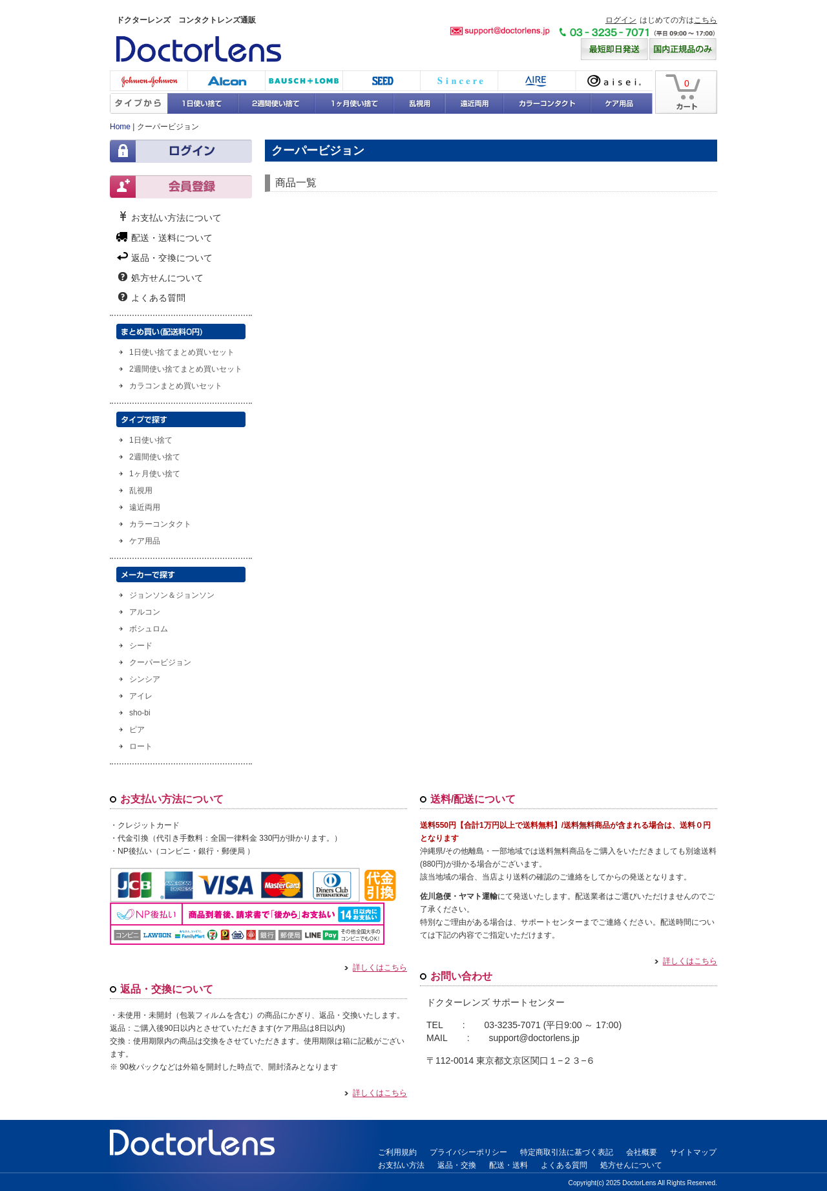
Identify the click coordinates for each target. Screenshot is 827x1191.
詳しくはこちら (375, 968)
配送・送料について (172, 237)
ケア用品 (622, 103)
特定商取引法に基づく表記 (566, 1152)
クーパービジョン (160, 662)
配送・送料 (508, 1165)
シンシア (458, 80)
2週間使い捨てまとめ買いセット (185, 369)
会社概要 (641, 1152)
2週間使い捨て (276, 103)
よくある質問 (158, 297)
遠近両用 (474, 103)
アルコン (144, 612)
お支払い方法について (176, 217)
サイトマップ (693, 1152)
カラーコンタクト (546, 103)
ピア (137, 729)
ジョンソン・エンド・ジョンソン (148, 80)
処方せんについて (167, 277)
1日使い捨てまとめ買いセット (182, 352)
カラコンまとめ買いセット (175, 385)
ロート (140, 746)
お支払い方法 (401, 1165)
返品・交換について (172, 257)
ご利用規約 (397, 1152)
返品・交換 (456, 1165)
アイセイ (614, 80)
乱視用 (419, 103)
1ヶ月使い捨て (354, 103)
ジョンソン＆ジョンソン (172, 595)
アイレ (536, 80)
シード (381, 80)
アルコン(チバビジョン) (226, 80)
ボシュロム (303, 80)
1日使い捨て (203, 103)
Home (120, 126)
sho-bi (140, 712)
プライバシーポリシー (468, 1152)
